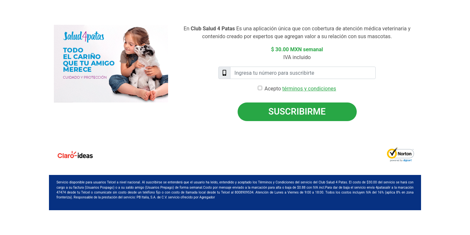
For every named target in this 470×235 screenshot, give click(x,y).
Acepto (300, 89)
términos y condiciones (309, 89)
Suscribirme (296, 111)
